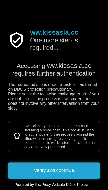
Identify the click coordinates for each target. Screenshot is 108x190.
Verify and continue (54, 170)
